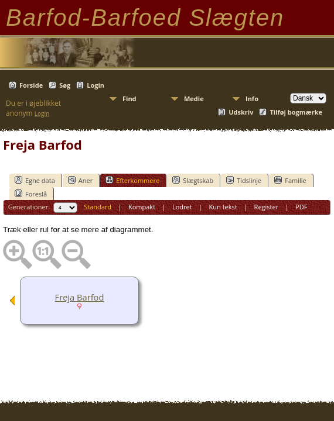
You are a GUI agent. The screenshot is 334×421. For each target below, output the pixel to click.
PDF (301, 206)
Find (129, 98)
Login (95, 85)
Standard (97, 206)
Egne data (35, 180)
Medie (194, 98)
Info (252, 98)
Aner (80, 180)
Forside (31, 85)
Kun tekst (223, 206)
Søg (64, 85)
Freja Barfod (79, 297)
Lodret (182, 206)
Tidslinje (243, 180)
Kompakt (141, 206)
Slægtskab (192, 180)
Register (266, 206)
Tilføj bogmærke (296, 112)
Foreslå (31, 193)
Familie (290, 180)
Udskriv (241, 112)
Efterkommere (132, 180)
